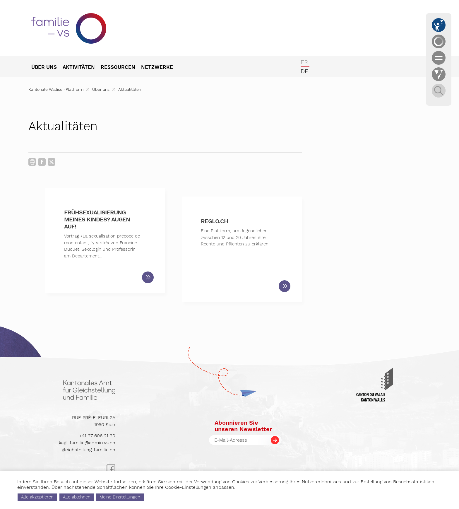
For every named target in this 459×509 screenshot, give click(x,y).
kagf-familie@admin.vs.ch (87, 442)
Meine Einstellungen (144, 497)
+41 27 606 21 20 (97, 435)
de (304, 71)
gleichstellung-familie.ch (88, 449)
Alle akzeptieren (62, 497)
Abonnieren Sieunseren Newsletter (243, 425)
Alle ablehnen (101, 497)
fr (304, 62)
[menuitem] (47, 68)
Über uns (100, 89)
